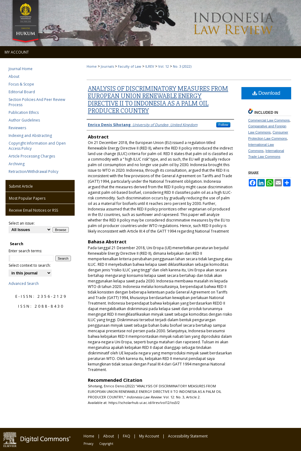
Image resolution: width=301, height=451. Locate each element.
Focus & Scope (21, 84)
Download (266, 93)
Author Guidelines (24, 120)
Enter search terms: (25, 250)
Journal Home (21, 68)
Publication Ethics (24, 112)
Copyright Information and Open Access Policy (37, 146)
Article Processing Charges (32, 156)
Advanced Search (24, 283)
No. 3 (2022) (182, 66)
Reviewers (17, 127)
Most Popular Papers (27, 198)
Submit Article (21, 186)
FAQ (126, 436)
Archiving (17, 163)
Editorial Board (22, 91)
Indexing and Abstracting (30, 135)
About (14, 76)
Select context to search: (30, 265)
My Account (149, 436)
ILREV (149, 66)
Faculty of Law (129, 66)
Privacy (88, 443)
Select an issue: (22, 223)
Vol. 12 (163, 66)
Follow (223, 124)
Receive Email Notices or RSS (33, 210)
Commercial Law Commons (269, 120)
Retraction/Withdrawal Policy (33, 171)
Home (92, 66)
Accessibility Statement (188, 436)
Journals (107, 66)
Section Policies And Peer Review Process (37, 102)
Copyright (106, 443)
